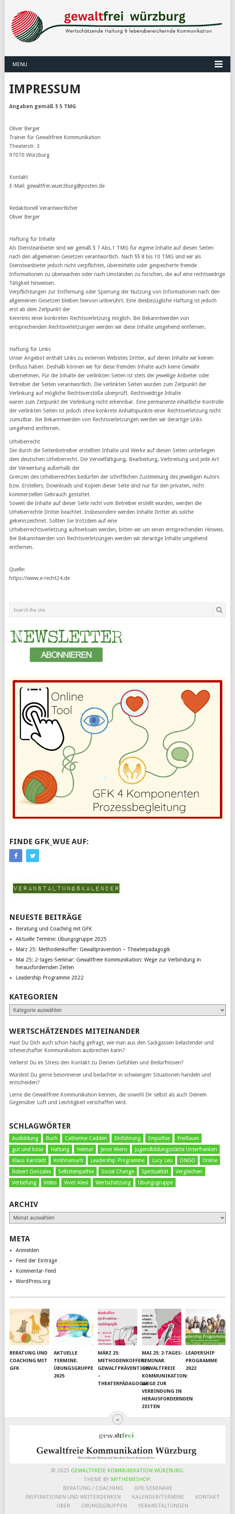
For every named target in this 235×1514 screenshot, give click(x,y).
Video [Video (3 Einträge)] (50, 1182)
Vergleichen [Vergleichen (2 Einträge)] (189, 1171)
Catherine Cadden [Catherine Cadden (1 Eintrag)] (86, 1138)
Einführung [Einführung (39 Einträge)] (127, 1138)
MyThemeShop (130, 1479)
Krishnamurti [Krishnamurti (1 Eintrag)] (68, 1160)
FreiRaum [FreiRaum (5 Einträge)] (188, 1138)
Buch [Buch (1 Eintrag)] (52, 1138)
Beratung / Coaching (93, 1488)
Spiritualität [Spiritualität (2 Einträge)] (154, 1171)
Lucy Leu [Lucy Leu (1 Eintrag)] (162, 1160)
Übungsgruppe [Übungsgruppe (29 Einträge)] (155, 1182)
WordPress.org (33, 1281)
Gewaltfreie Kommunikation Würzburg (127, 1470)
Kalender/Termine (158, 1497)
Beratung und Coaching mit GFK (54, 929)
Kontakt (207, 1497)
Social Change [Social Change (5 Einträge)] (117, 1171)
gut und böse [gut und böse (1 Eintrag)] (27, 1149)
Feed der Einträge (36, 1260)
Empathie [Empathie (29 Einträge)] (159, 1138)
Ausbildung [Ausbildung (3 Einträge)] (25, 1138)
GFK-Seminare (153, 1488)
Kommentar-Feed (36, 1271)
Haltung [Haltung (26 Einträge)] (60, 1149)
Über (63, 1506)
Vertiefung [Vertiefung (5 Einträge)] (24, 1182)
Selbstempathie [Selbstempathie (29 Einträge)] (76, 1171)
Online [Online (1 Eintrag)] (209, 1160)
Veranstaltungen (163, 1506)
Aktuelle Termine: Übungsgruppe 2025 (61, 939)
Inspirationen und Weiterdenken (73, 1497)
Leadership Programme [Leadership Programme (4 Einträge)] (117, 1160)
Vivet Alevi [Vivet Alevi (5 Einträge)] (76, 1182)
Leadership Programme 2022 (50, 978)
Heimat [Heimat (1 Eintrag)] (85, 1149)
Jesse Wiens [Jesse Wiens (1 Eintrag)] (113, 1149)
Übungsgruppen (104, 1506)
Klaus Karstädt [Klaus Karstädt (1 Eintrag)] (29, 1160)
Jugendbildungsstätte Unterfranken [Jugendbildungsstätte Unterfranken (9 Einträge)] (176, 1149)
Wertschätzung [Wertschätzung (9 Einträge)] (113, 1182)
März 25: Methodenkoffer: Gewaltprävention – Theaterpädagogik (93, 949)
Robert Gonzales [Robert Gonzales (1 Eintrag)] (31, 1171)
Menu (19, 64)
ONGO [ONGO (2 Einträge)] (187, 1160)
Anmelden (27, 1250)
